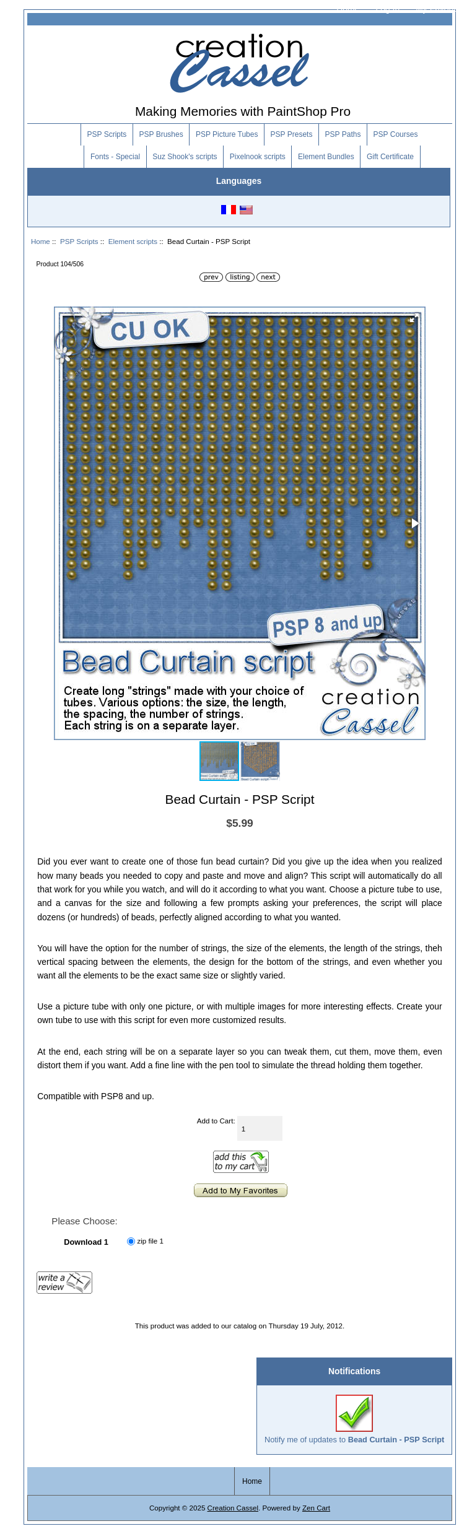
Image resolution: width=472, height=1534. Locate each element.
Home (347, 9)
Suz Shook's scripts (184, 156)
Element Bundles (326, 156)
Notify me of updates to (354, 1419)
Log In (387, 9)
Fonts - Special (115, 156)
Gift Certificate (390, 156)
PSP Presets (292, 134)
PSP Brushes (161, 134)
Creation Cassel (233, 1508)
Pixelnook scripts (258, 156)
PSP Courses (396, 134)
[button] (414, 318)
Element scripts (132, 241)
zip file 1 (150, 1241)
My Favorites (440, 9)
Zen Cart (316, 1508)
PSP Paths (343, 134)
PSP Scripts (79, 241)
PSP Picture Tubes (227, 134)
